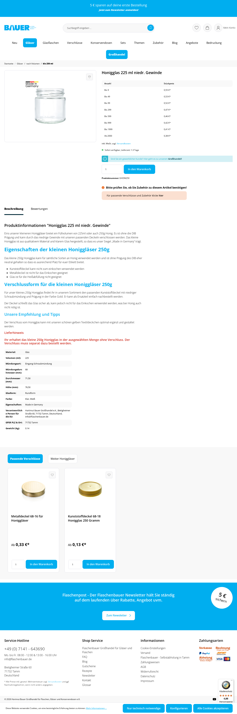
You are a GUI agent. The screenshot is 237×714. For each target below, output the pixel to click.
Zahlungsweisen (150, 662)
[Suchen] (150, 27)
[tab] (13, 210)
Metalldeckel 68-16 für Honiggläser (27, 518)
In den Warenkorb (139, 169)
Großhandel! (175, 158)
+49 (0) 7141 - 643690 (24, 648)
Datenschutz (148, 676)
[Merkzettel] (196, 28)
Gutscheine (89, 666)
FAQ (84, 657)
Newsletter (118, 10)
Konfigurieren (179, 708)
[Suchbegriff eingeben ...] (109, 28)
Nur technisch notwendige (144, 708)
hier (161, 195)
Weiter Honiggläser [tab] (63, 459)
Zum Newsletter (116, 615)
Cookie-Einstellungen (153, 648)
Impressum (147, 681)
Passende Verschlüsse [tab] (25, 459)
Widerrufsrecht (150, 671)
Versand (145, 653)
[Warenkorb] (207, 28)
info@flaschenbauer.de (18, 659)
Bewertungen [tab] (39, 209)
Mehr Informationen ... (96, 708)
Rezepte (87, 671)
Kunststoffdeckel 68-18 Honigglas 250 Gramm (84, 518)
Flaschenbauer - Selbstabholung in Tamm (165, 657)
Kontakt (86, 680)
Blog (84, 661)
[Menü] (232, 681)
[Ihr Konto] (224, 28)
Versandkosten (124, 143)
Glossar (86, 685)
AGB (143, 667)
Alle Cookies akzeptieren (212, 708)
